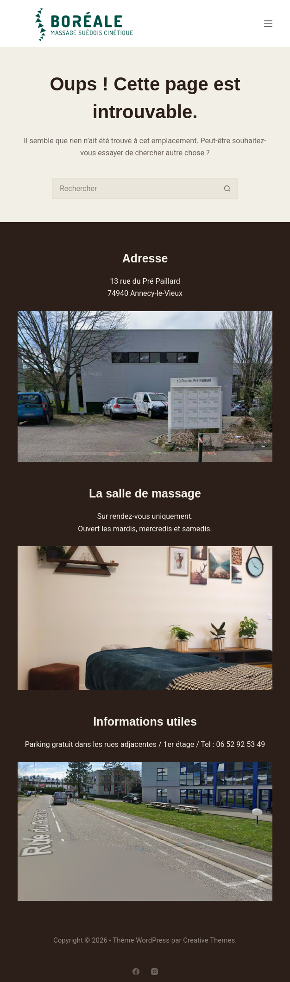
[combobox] (135, 188)
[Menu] (268, 23)
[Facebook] (135, 971)
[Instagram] (154, 971)
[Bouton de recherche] (227, 188)
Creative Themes (209, 940)
